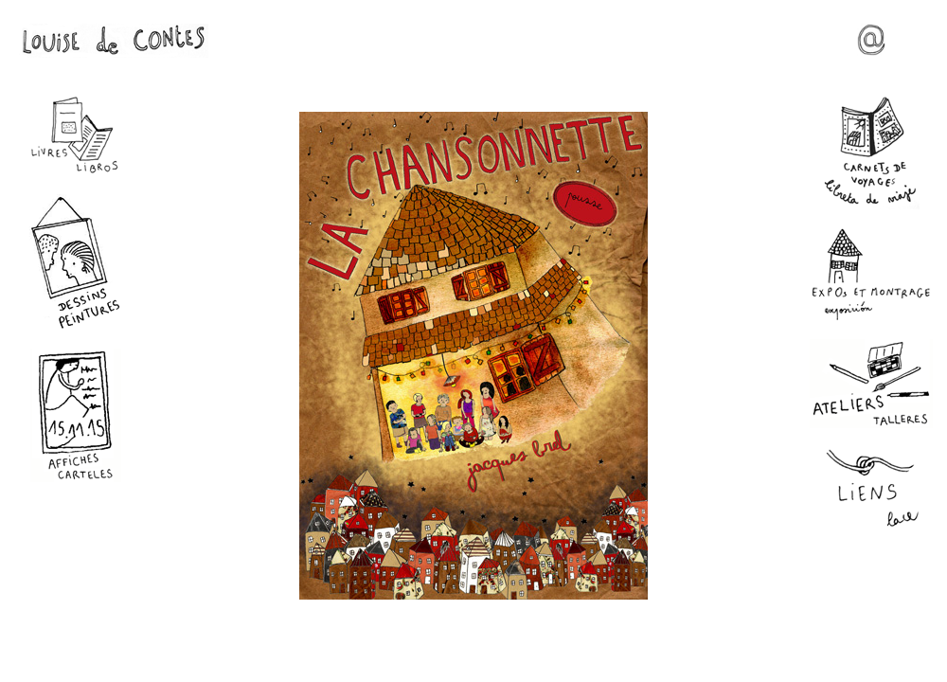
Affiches (75, 415)
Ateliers (871, 383)
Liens (871, 489)
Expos (871, 274)
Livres (75, 135)
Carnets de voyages (871, 152)
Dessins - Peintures (75, 262)
